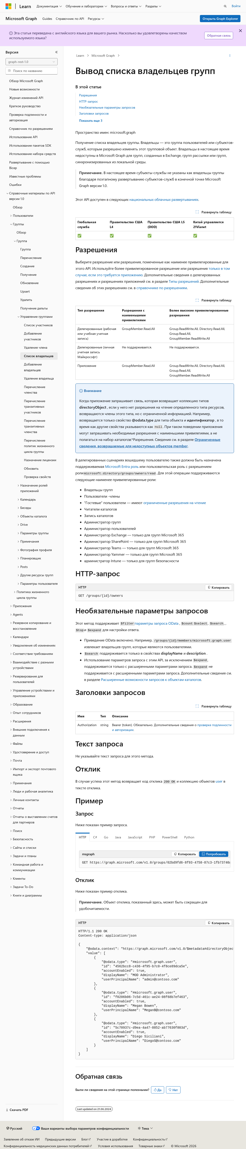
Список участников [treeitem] (38, 325)
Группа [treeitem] (25, 249)
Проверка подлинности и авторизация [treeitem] (28, 117)
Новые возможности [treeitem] (24, 89)
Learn (80, 55)
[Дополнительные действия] (230, 55)
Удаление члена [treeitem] (35, 347)
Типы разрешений (184, 281)
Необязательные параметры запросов (107, 107)
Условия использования (115, 1146)
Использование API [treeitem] (23, 137)
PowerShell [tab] (169, 837)
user (219, 781)
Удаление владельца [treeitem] (39, 378)
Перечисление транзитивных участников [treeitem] (34, 406)
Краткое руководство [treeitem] (25, 106)
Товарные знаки (150, 1146)
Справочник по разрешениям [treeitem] (31, 128)
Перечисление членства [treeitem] (34, 390)
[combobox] (32, 61)
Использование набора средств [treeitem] (32, 153)
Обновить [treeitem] (31, 468)
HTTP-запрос (88, 101)
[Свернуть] (56, 52)
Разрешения (88, 95)
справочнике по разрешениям (161, 287)
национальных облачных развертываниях (163, 199)
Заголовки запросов (94, 113)
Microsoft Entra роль (122, 466)
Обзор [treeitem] (17, 207)
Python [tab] (189, 837)
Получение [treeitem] (28, 274)
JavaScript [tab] (135, 837)
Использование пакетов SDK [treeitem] (30, 145)
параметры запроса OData (156, 623)
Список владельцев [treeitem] (38, 356)
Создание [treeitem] (27, 266)
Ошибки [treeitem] (15, 184)
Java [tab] (118, 837)
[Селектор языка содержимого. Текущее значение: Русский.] (14, 1128)
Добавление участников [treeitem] (33, 336)
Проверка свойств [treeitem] (37, 477)
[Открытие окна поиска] (225, 6)
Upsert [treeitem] (25, 291)
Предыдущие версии (60, 1139)
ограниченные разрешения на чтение (174, 502)
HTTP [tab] (82, 837)
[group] (154, 863)
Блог (84, 1139)
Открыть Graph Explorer (220, 18)
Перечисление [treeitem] (30, 257)
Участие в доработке (112, 1139)
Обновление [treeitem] (29, 283)
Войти (236, 6)
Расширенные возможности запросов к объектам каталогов (151, 679)
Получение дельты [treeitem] (34, 308)
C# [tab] (95, 837)
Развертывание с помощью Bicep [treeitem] (29, 165)
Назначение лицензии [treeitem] (40, 460)
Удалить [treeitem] (26, 299)
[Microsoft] (9, 6)
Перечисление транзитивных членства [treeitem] (34, 426)
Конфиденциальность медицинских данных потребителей (46, 1146)
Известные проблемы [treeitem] (25, 176)
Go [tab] (106, 837)
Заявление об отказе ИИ (21, 1139)
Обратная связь (219, 35)
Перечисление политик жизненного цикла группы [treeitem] (39, 446)
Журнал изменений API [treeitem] (26, 97)
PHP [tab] (152, 837)
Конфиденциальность (149, 1139)
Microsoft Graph (103, 55)
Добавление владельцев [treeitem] (33, 367)
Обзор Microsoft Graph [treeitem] (26, 81)
